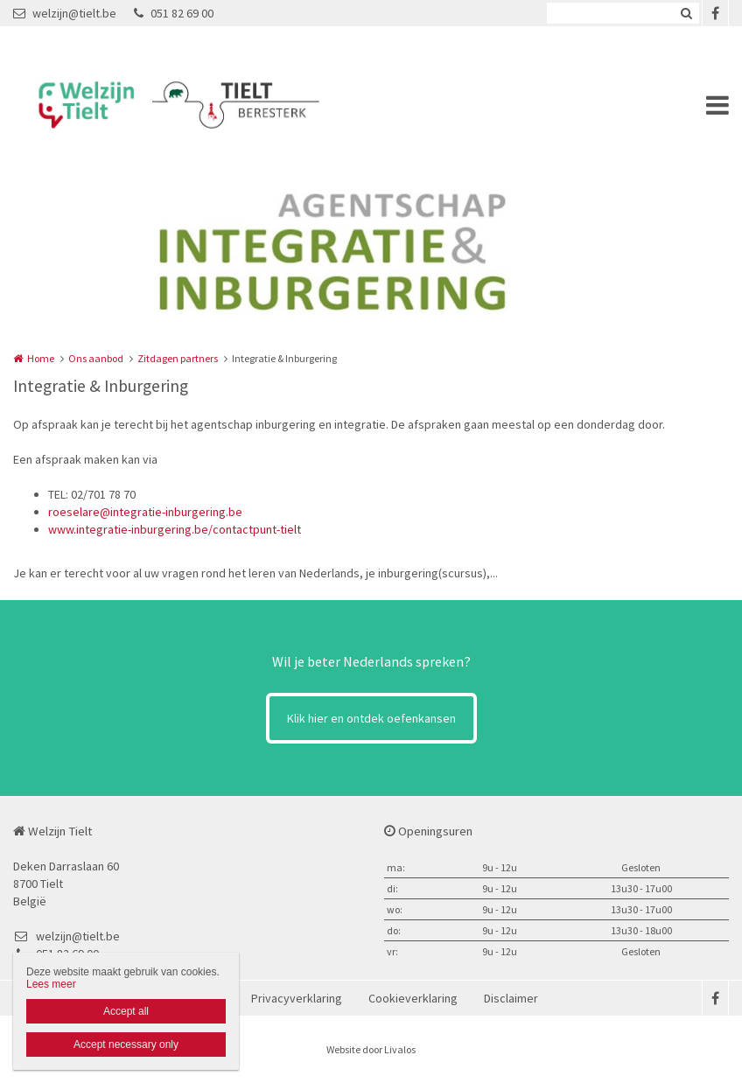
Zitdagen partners (177, 358)
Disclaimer (511, 998)
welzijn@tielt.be (64, 13)
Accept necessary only (126, 1044)
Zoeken (686, 13)
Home (40, 358)
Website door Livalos (371, 1049)
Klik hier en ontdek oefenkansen (371, 718)
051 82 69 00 (174, 13)
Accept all (126, 1011)
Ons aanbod (95, 358)
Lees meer (51, 984)
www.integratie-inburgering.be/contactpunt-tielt (174, 529)
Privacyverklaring (296, 998)
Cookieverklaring (413, 998)
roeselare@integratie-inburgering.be (145, 512)
